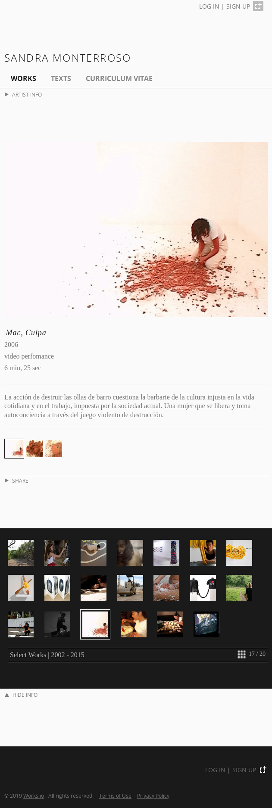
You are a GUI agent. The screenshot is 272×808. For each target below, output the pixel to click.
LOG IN (209, 6)
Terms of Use (115, 795)
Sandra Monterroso (67, 57)
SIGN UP (238, 6)
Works (23, 78)
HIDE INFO (21, 695)
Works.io (33, 795)
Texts (61, 78)
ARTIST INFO (23, 94)
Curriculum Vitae (119, 78)
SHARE (16, 480)
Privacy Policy (153, 795)
